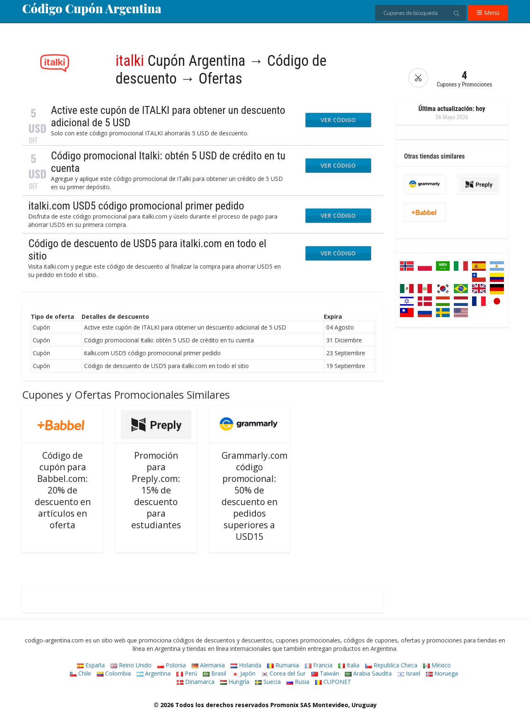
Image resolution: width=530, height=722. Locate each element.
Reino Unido (131, 665)
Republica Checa (391, 665)
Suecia (268, 682)
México (437, 665)
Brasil (214, 673)
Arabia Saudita (368, 673)
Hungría (234, 682)
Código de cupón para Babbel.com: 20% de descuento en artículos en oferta (63, 490)
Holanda (246, 665)
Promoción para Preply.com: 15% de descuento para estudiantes (156, 490)
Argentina (154, 673)
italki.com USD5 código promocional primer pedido (136, 206)
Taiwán (325, 673)
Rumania (283, 665)
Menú (488, 13)
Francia (318, 665)
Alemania (208, 665)
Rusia (298, 682)
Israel (409, 673)
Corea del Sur (283, 673)
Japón (243, 673)
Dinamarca (195, 682)
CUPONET (333, 682)
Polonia (171, 665)
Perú (186, 673)
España (91, 665)
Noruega (442, 673)
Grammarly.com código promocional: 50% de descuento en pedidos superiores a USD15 (254, 496)
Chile (80, 673)
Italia (348, 665)
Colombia (114, 673)
